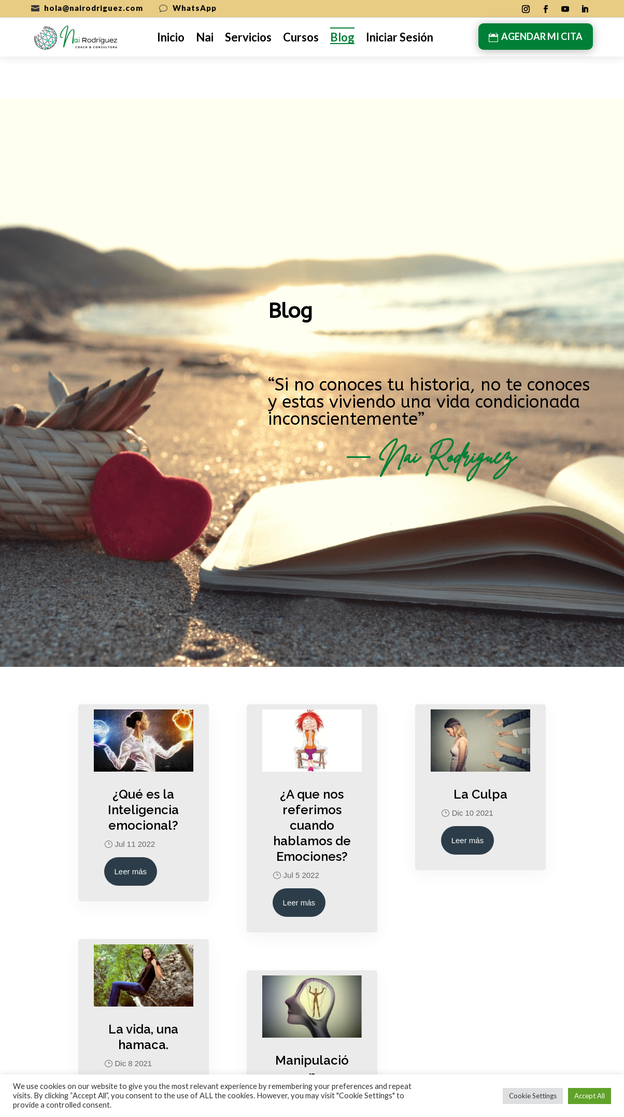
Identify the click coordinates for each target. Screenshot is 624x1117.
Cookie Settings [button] (533, 1096)
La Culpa (480, 752)
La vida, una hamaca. (143, 995)
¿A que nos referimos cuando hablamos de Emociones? (312, 783)
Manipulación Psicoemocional (312, 1042)
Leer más (131, 830)
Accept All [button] (589, 1096)
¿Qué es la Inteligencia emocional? (143, 768)
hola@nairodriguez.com (93, 7)
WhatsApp (195, 7)
